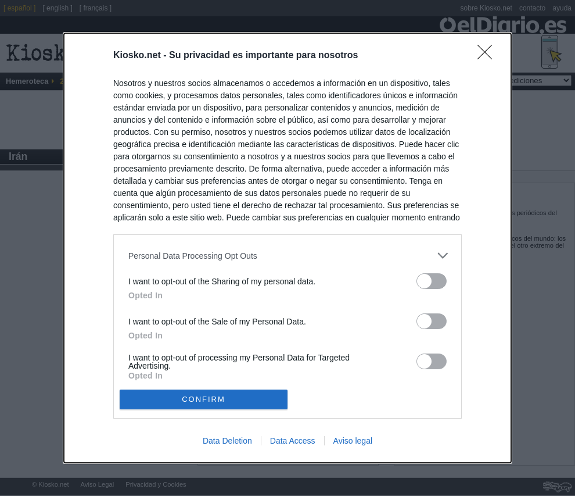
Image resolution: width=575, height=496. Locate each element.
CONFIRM (203, 399)
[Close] (488, 56)
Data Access (292, 440)
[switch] (431, 281)
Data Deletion (227, 440)
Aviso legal (352, 440)
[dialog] (287, 248)
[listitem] (287, 255)
